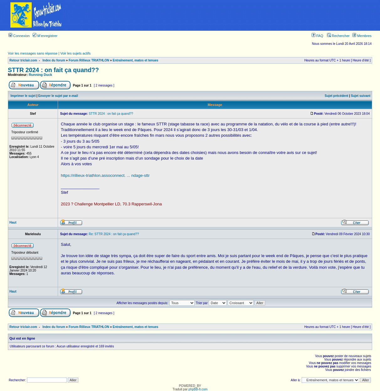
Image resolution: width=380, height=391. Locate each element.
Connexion (19, 36)
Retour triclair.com (23, 60)
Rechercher (338, 36)
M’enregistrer (45, 36)
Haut (12, 222)
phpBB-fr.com (198, 389)
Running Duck (40, 75)
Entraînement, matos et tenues (135, 60)
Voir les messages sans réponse (32, 53)
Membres (362, 36)
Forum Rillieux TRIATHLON (89, 60)
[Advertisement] (226, 15)
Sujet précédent (336, 96)
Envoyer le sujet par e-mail (58, 96)
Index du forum (54, 60)
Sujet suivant (360, 96)
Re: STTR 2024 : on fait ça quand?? (114, 234)
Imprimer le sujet (23, 96)
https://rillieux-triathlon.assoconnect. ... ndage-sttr (105, 175)
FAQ (317, 36)
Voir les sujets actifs (75, 53)
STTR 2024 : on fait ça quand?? (53, 69)
